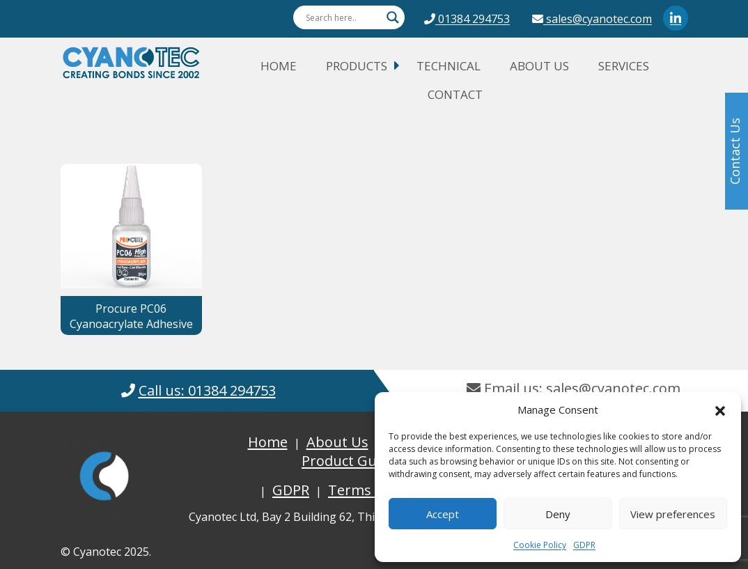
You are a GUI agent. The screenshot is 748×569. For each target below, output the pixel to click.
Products (356, 66)
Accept (442, 514)
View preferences (672, 514)
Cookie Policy (539, 545)
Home (278, 66)
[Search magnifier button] (393, 17)
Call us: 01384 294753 (207, 390)
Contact (455, 94)
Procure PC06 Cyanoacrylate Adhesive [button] (131, 316)
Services (623, 66)
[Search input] (343, 17)
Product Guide (349, 460)
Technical (448, 66)
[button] (720, 409)
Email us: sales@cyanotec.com (573, 388)
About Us (539, 66)
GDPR (584, 545)
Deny (557, 514)
